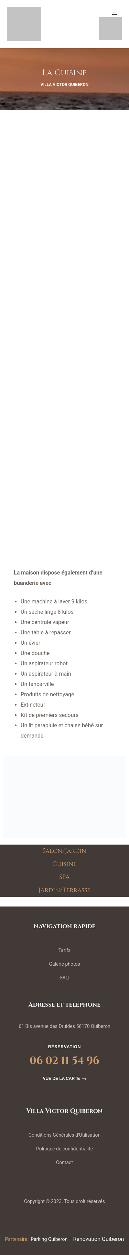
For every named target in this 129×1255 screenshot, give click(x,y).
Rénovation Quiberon (98, 1239)
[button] (64, 1078)
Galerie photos (64, 964)
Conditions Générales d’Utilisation (64, 1135)
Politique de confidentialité (64, 1148)
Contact (64, 1162)
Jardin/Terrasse (65, 890)
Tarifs (64, 950)
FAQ (64, 977)
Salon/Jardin (65, 851)
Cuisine (64, 864)
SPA (64, 877)
